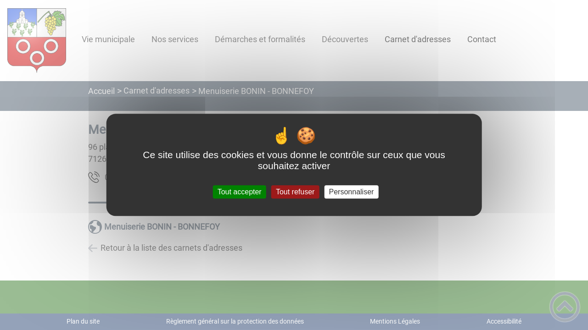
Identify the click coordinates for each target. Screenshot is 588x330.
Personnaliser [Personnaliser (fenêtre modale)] (351, 192)
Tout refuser (295, 192)
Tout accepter (240, 192)
